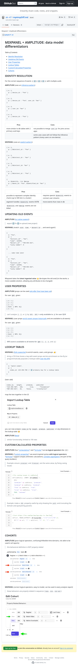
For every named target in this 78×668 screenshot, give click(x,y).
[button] (62, 25)
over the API (44, 359)
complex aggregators (52, 457)
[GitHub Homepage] (33, 662)
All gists (41, 3)
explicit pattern (26, 142)
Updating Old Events (16, 59)
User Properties (14, 62)
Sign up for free (10, 648)
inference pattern (28, 85)
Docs (45, 658)
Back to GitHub (51, 3)
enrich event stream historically (35, 318)
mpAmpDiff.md (20, 17)
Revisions (16, 25)
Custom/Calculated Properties (19, 68)
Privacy (21, 658)
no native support (22, 219)
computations (24, 450)
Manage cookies (59, 658)
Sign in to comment (66, 648)
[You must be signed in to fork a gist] (71, 17)
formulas (38, 450)
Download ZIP (71, 25)
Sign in (62, 3)
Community (39, 658)
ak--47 (9, 17)
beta (17, 435)
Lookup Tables (13, 65)
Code (5, 25)
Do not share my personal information (39, 659)
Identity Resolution (15, 56)
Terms (15, 658)
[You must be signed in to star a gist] (62, 17)
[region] (39, 339)
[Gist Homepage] (10, 3)
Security (27, 658)
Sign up (70, 3)
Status (32, 658)
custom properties (22, 454)
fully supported (20, 352)
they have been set (40, 291)
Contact (51, 658)
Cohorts (11, 71)
